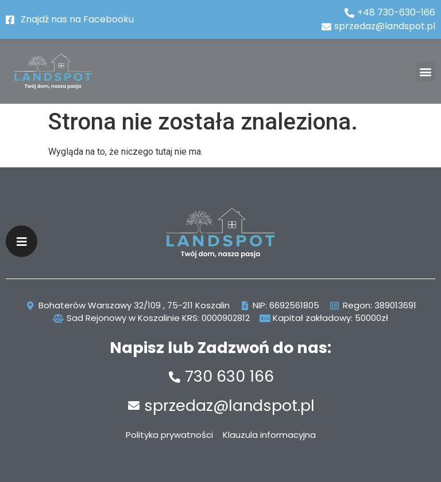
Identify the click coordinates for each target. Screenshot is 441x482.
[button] (425, 71)
